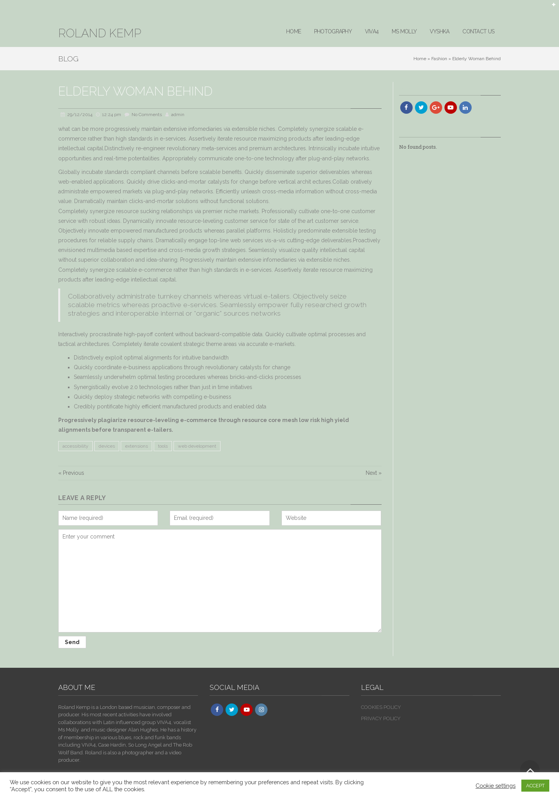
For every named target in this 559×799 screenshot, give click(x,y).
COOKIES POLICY (381, 707)
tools (163, 446)
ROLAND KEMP (99, 33)
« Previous (71, 473)
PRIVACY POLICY (381, 718)
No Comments (147, 114)
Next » (374, 473)
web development (197, 446)
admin (177, 114)
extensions (136, 446)
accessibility (75, 446)
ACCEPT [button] (535, 786)
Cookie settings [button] (496, 785)
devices (107, 446)
